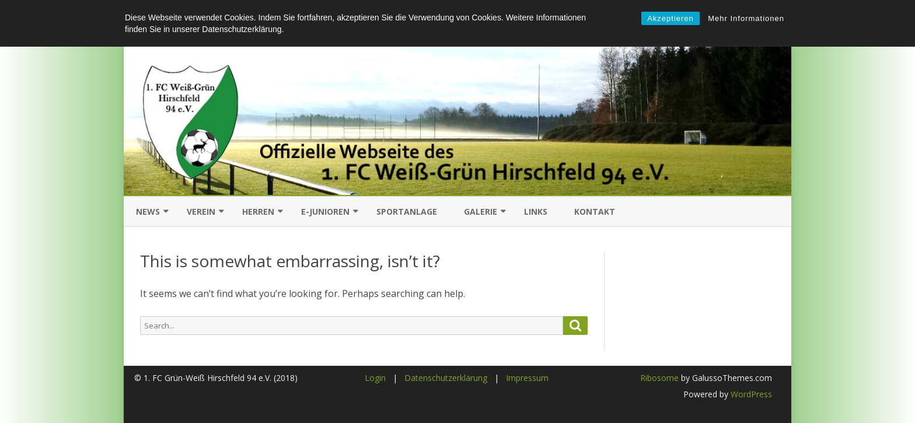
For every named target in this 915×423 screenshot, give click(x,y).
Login (375, 377)
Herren (258, 211)
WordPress (750, 394)
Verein (201, 211)
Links (535, 211)
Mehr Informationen (746, 18)
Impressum (527, 377)
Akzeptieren (670, 18)
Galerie (480, 211)
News (148, 211)
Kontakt (594, 211)
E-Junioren (325, 211)
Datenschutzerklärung (445, 377)
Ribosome (659, 377)
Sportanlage (406, 211)
